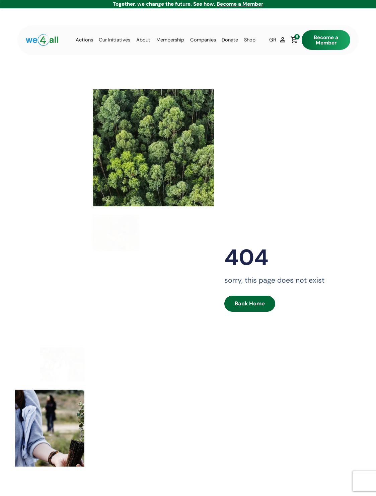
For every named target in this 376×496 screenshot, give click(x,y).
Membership (170, 39)
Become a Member (240, 4)
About (143, 39)
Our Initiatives (114, 39)
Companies (203, 39)
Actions (84, 39)
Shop (249, 39)
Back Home (247, 304)
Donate (230, 39)
